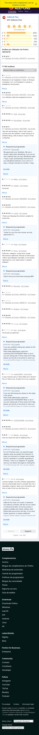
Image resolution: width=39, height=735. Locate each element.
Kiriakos (17, 309)
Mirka (16, 179)
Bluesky (5, 692)
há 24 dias (31, 108)
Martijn (16, 435)
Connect (5, 662)
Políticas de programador (13, 577)
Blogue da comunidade (12, 581)
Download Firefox (10, 603)
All (3, 626)
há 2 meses (23, 179)
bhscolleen (18, 120)
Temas (20, 11)
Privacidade (6, 704)
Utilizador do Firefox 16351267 (16, 95)
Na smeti (17, 286)
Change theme (7, 725)
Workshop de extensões (12, 570)
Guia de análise (8, 593)
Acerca (5, 562)
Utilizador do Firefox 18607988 (16, 129)
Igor (15, 330)
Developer (6, 670)
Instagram (6, 681)
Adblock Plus (13, 17)
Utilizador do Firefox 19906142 (16, 294)
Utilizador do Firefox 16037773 (16, 429)
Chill (15, 114)
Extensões (12, 11)
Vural (16, 244)
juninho (16, 186)
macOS (5, 611)
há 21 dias (31, 95)
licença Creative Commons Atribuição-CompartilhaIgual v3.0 (18, 712)
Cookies (16, 704)
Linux (4, 622)
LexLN (16, 213)
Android (5, 619)
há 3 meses (22, 244)
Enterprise (6, 652)
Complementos (9, 558)
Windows (6, 607)
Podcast (5, 696)
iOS (3, 615)
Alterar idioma (7, 721)
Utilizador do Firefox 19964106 (16, 108)
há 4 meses (22, 330)
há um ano (31, 58)
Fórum (4, 585)
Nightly (5, 637)
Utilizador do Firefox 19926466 (16, 199)
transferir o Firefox (19, 5)
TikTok (5, 688)
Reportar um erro (9, 589)
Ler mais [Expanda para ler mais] (6, 169)
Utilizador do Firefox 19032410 (16, 207)
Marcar (4, 88)
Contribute (6, 666)
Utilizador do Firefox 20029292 (16, 77)
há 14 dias (31, 77)
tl (14, 479)
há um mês (21, 114)
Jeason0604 (18, 374)
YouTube (6, 685)
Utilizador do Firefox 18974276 (16, 58)
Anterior (11, 531)
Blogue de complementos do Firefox (17, 566)
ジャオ (16, 324)
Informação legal (28, 704)
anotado (14, 708)
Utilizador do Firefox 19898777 (16, 303)
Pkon (16, 251)
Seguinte (28, 531)
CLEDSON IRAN (19, 420)
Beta (4, 641)
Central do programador (12, 573)
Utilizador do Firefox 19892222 (16, 317)
